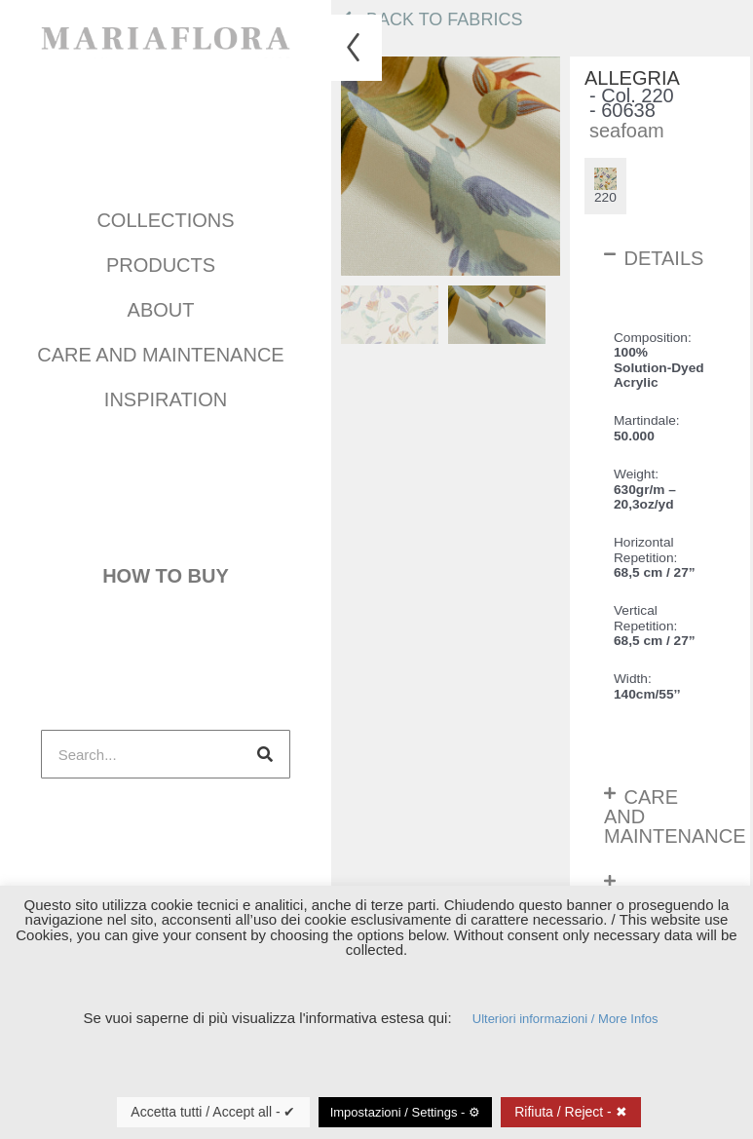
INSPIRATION (165, 394)
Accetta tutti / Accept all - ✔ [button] (213, 1112)
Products (165, 260)
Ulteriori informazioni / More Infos (565, 1018)
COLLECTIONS (165, 215)
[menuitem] (389, 314)
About (166, 305)
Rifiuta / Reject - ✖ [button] (570, 1112)
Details (663, 258)
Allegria (632, 78)
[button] (659, 258)
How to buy (165, 566)
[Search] (265, 738)
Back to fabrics (431, 19)
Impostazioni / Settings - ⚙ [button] (405, 1112)
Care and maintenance (165, 350)
